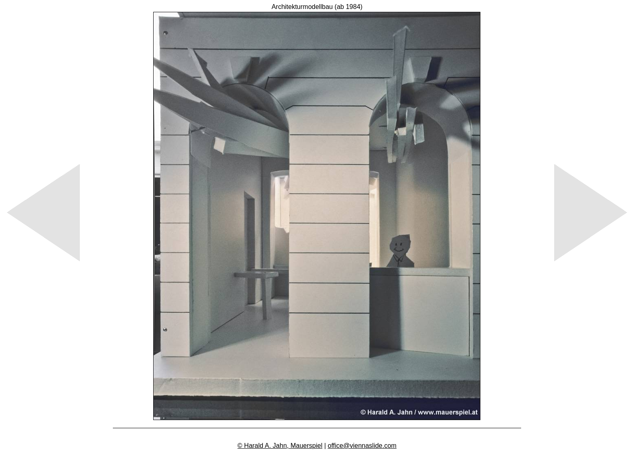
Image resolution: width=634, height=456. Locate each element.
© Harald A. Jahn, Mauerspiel (280, 445)
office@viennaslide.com (362, 445)
